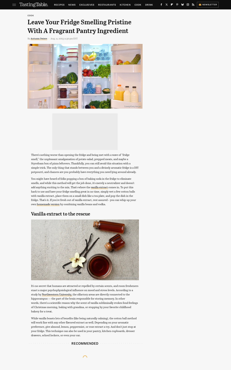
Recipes (59, 4)
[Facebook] (161, 5)
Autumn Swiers (39, 38)
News (72, 4)
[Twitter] (166, 5)
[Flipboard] (171, 5)
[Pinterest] (177, 5)
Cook (138, 4)
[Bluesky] (182, 5)
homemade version (48, 204)
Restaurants (107, 4)
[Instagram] (187, 5)
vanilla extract (99, 187)
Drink (149, 4)
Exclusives (86, 4)
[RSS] (193, 5)
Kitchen (125, 4)
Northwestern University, (57, 294)
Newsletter (208, 4)
